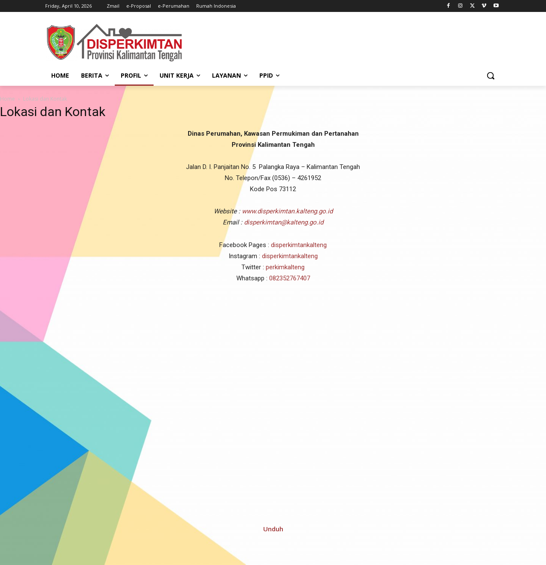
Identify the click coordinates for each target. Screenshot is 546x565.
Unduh (273, 528)
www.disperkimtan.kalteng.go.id (287, 211)
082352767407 (289, 278)
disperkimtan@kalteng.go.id (283, 222)
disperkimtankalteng (299, 245)
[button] (490, 75)
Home (7, 98)
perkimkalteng (285, 267)
